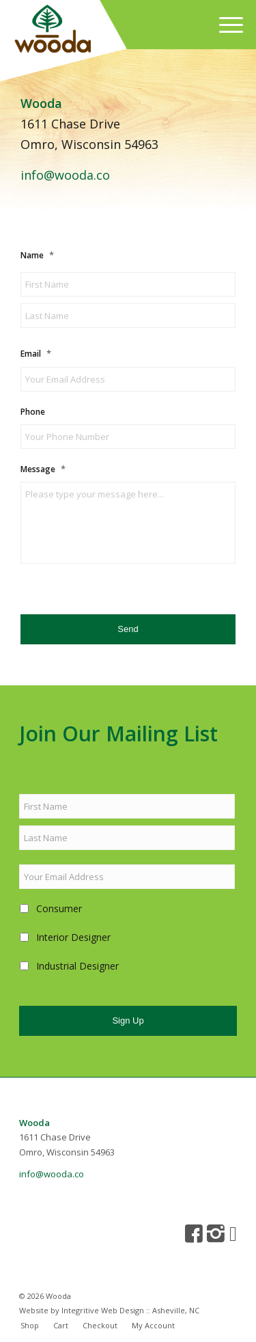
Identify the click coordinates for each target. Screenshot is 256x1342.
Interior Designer (73, 937)
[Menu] (224, 24)
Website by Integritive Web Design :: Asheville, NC (109, 1310)
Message (43, 469)
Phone (32, 412)
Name (37, 255)
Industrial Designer (77, 965)
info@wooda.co (65, 175)
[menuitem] (224, 24)
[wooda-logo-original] (97, 30)
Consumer (59, 908)
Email (35, 353)
